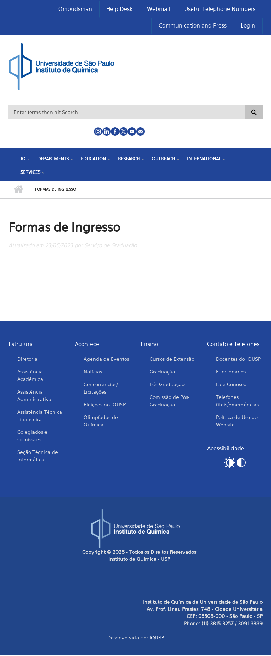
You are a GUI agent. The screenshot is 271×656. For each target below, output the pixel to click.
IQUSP (157, 638)
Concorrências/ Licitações (101, 388)
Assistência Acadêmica (30, 375)
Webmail (158, 9)
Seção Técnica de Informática (37, 456)
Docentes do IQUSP (238, 359)
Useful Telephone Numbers (219, 9)
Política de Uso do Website (237, 421)
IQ (22, 159)
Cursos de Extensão (172, 359)
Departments (53, 159)
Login (248, 26)
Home (18, 190)
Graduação (162, 372)
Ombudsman (74, 9)
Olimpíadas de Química (101, 421)
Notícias (93, 372)
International (204, 159)
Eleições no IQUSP (105, 405)
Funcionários (231, 372)
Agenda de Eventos (106, 359)
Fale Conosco (231, 385)
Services (30, 172)
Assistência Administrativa (34, 395)
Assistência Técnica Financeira (39, 416)
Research (129, 159)
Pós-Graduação (167, 385)
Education (93, 159)
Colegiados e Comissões (32, 436)
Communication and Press (192, 26)
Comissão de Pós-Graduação (170, 401)
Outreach (163, 159)
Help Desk (119, 9)
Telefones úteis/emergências (237, 401)
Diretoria (27, 359)
